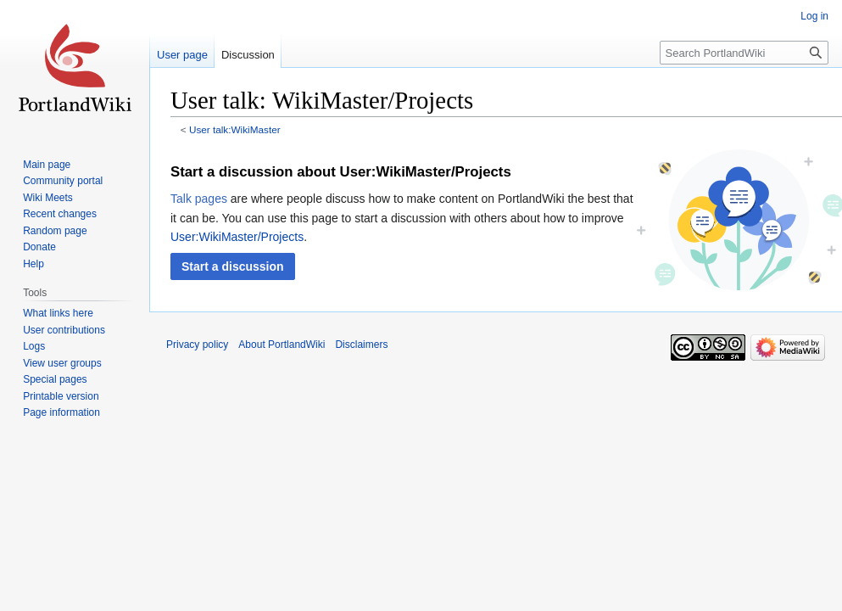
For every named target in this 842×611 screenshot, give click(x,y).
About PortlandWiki (281, 344)
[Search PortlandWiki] (744, 52)
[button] (232, 266)
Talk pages (198, 198)
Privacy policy (197, 344)
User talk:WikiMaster (235, 129)
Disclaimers (361, 344)
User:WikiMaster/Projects (237, 237)
